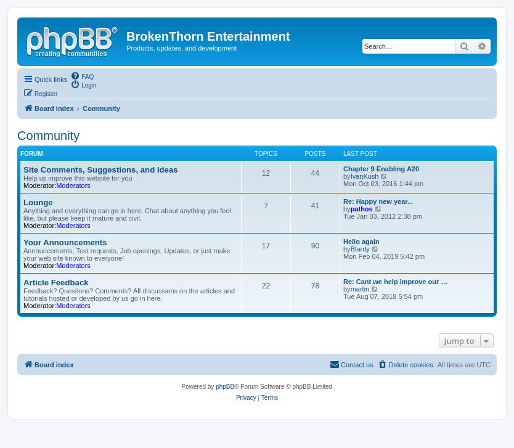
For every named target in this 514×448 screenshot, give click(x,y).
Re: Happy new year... (378, 201)
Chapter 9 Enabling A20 (381, 169)
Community (48, 135)
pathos (362, 209)
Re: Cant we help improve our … (395, 281)
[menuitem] (82, 75)
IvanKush (365, 176)
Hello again (361, 241)
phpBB (225, 386)
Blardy (360, 249)
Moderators (73, 185)
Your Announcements (65, 242)
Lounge (38, 202)
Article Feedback (56, 282)
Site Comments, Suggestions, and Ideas (100, 169)
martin (360, 289)
